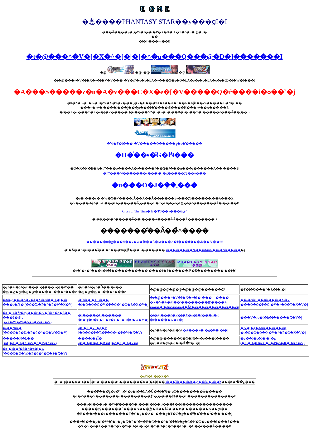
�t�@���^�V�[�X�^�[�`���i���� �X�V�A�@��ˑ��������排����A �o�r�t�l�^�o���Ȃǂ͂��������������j (194, 302)
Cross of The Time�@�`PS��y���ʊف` (154, 211)
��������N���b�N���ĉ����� (203, 250)
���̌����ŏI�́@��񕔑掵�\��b (193, 382)
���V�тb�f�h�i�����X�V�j (271, 317)
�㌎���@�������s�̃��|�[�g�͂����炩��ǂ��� (154, 173)
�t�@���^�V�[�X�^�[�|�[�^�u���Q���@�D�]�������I (154, 56)
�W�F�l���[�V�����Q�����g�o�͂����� (154, 143)
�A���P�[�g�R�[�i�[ (205, 330)
